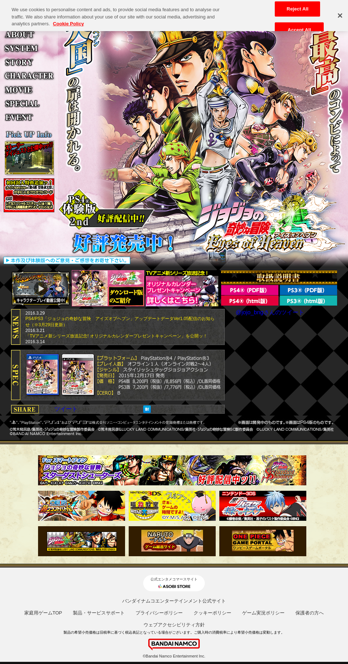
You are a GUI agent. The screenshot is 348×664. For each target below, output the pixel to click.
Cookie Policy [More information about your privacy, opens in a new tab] (68, 21)
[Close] (340, 13)
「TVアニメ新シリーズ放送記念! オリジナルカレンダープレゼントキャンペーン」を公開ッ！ (116, 336)
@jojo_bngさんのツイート (270, 312)
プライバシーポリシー (159, 613)
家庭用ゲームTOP (43, 613)
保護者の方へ (309, 613)
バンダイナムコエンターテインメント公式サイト (174, 601)
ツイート (66, 409)
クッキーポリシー (212, 613)
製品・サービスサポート (99, 613)
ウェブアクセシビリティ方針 (174, 624)
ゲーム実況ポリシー (263, 613)
